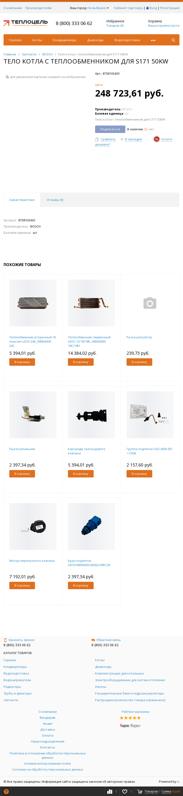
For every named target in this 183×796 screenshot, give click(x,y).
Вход (153, 8)
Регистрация (169, 8)
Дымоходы (95, 40)
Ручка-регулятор (139, 337)
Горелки (15, 40)
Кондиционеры (64, 40)
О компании (13, 8)
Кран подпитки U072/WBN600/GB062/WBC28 (89, 562)
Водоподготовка (127, 40)
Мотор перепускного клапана (32, 560)
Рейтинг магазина (135, 711)
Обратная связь (106, 640)
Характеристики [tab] (22, 200)
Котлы (37, 40)
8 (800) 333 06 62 (74, 23)
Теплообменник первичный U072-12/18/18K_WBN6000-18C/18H (89, 341)
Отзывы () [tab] (55, 200)
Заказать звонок (19, 640)
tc (178, 781)
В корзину (22, 362)
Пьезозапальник (22, 449)
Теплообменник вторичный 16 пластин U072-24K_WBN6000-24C (32, 341)
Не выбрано (98, 8)
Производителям (38, 8)
